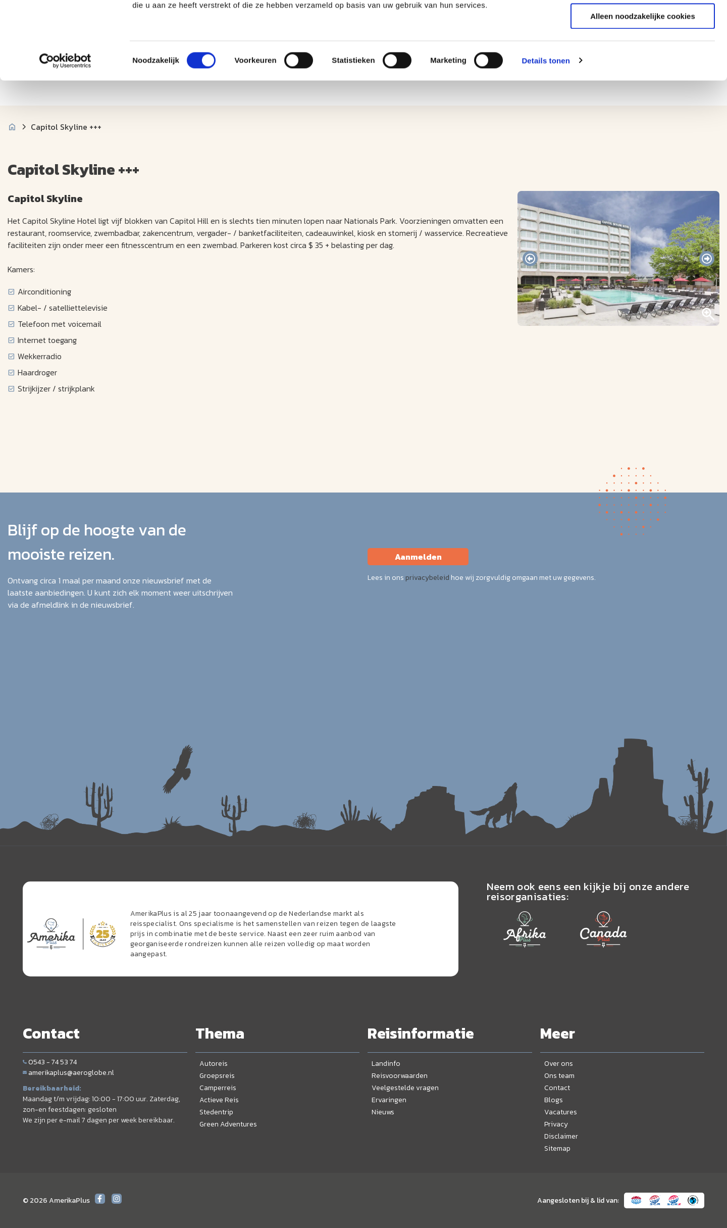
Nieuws (383, 1112)
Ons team (559, 1075)
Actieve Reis (219, 1100)
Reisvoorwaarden (400, 1075)
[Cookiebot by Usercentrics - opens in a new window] (65, 128)
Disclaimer (561, 1136)
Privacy (556, 1124)
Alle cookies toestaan (642, 25)
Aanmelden (418, 557)
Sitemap (557, 1148)
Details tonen (545, 128)
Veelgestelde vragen (405, 1088)
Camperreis (217, 1088)
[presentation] (530, 258)
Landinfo (386, 1063)
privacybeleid (427, 577)
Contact (557, 1088)
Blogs (553, 1100)
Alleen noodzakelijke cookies (642, 84)
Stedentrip (216, 1112)
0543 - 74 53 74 (50, 1062)
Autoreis (213, 1063)
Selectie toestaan (643, 55)
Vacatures (560, 1112)
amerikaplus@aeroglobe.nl (68, 1072)
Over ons (558, 1063)
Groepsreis (217, 1075)
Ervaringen (389, 1100)
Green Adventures (228, 1124)
